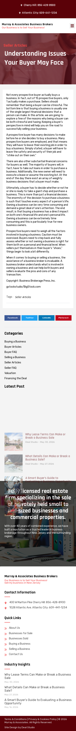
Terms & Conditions (15, 719)
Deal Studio (28, 727)
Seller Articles (23, 297)
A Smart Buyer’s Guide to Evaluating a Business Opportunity (48, 519)
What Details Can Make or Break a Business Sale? (47, 497)
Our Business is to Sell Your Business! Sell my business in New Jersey (25, 581)
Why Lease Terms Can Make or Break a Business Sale (45, 475)
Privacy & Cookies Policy (42, 719)
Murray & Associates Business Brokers (27, 24)
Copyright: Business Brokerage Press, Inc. (30, 280)
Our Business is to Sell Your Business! (23, 27)
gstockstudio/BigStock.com (23, 286)
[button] (72, 26)
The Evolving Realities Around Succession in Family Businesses (46, 541)
